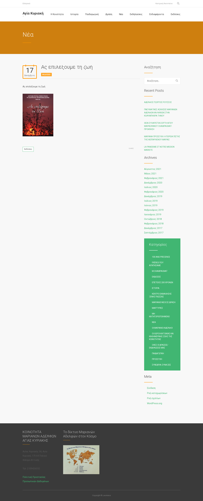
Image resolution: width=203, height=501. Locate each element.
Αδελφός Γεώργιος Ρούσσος (158, 102)
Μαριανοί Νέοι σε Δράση (163, 302)
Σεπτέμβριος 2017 (153, 232)
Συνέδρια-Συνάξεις (161, 365)
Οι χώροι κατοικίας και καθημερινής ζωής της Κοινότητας (161, 336)
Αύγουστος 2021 (152, 169)
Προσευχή (157, 359)
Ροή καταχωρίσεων (157, 393)
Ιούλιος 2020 (151, 187)
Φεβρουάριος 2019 (153, 210)
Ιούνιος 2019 (150, 205)
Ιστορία (74, 14)
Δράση (108, 14)
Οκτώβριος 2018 (153, 219)
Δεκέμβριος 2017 (153, 228)
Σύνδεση (151, 388)
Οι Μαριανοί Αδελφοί (162, 328)
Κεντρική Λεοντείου (164, 3)
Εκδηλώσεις (136, 14)
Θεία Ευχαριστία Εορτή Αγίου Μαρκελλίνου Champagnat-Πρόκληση (158, 126)
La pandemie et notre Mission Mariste (159, 148)
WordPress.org (154, 403)
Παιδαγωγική (92, 14)
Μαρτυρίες (157, 308)
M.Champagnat (159, 271)
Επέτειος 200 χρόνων (162, 282)
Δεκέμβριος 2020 (153, 182)
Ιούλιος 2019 (151, 201)
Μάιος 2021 (150, 173)
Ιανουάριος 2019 (152, 214)
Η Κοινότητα (57, 14)
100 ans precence (161, 257)
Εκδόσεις (175, 14)
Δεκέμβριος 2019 (153, 196)
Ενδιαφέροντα (156, 14)
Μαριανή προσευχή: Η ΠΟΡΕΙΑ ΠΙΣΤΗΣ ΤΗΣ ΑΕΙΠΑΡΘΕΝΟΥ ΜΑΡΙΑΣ (162, 138)
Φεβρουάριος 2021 (153, 178)
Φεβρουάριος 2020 (153, 191)
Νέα (121, 14)
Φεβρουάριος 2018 (153, 223)
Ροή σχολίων (153, 398)
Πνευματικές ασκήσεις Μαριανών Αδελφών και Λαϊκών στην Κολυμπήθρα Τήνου (160, 112)
